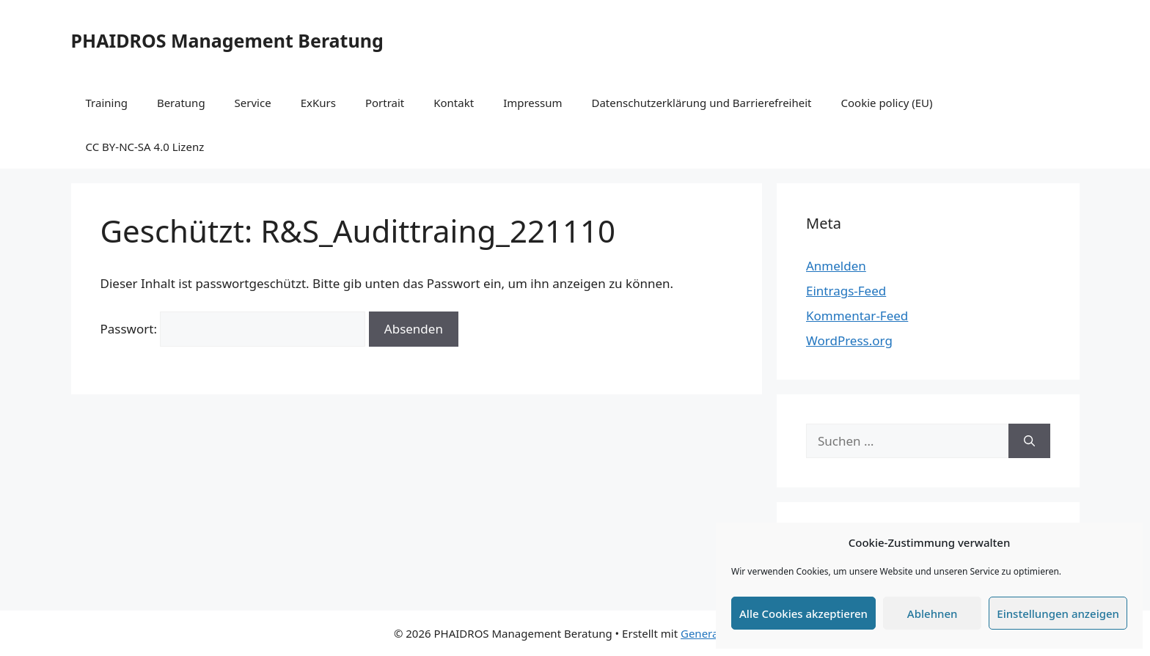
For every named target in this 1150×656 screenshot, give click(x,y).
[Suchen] (1029, 441)
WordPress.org (849, 340)
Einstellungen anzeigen (1058, 613)
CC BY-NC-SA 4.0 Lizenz (145, 146)
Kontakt (453, 102)
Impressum (532, 102)
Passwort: (233, 328)
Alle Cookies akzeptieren (803, 613)
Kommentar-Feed (857, 315)
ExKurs (318, 102)
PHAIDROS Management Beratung (227, 40)
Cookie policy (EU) (887, 102)
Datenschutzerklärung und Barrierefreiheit (701, 102)
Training (107, 102)
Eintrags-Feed (846, 290)
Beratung (181, 102)
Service (253, 102)
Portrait (384, 102)
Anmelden (836, 265)
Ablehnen (932, 613)
